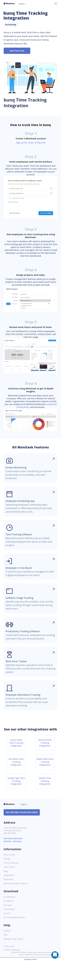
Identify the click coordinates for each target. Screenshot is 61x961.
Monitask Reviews (8, 840)
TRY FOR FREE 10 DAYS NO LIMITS (22, 812)
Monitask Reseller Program (16, 883)
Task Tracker (9, 867)
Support (7, 930)
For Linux (8, 905)
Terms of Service (11, 863)
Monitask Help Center (13, 939)
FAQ (5, 935)
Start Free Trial (17, 50)
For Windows (9, 897)
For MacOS (8, 901)
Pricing (7, 859)
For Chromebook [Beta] (14, 917)
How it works (9, 854)
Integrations (9, 875)
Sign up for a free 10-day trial (30, 142)
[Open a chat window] (55, 955)
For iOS (7, 913)
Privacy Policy (9, 946)
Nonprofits (8, 879)
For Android (9, 909)
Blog (6, 871)
